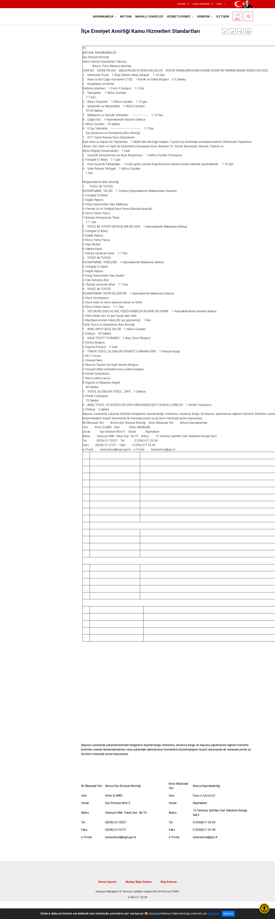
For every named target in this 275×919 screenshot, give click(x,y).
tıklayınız (213, 913)
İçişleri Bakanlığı (201, 4)
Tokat (219, 4)
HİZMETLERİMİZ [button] (179, 16)
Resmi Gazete (107, 882)
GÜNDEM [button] (203, 16)
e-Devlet (181, 4)
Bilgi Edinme (169, 882)
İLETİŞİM (222, 16)
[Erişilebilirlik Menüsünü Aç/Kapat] (264, 908)
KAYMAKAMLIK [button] (103, 16)
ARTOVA (126, 16)
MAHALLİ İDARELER (149, 16)
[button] (240, 31)
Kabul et (228, 913)
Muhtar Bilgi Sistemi (139, 882)
